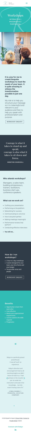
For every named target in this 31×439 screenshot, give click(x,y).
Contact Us (26, 418)
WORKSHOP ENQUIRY (14, 122)
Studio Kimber (13, 420)
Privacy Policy (19, 418)
